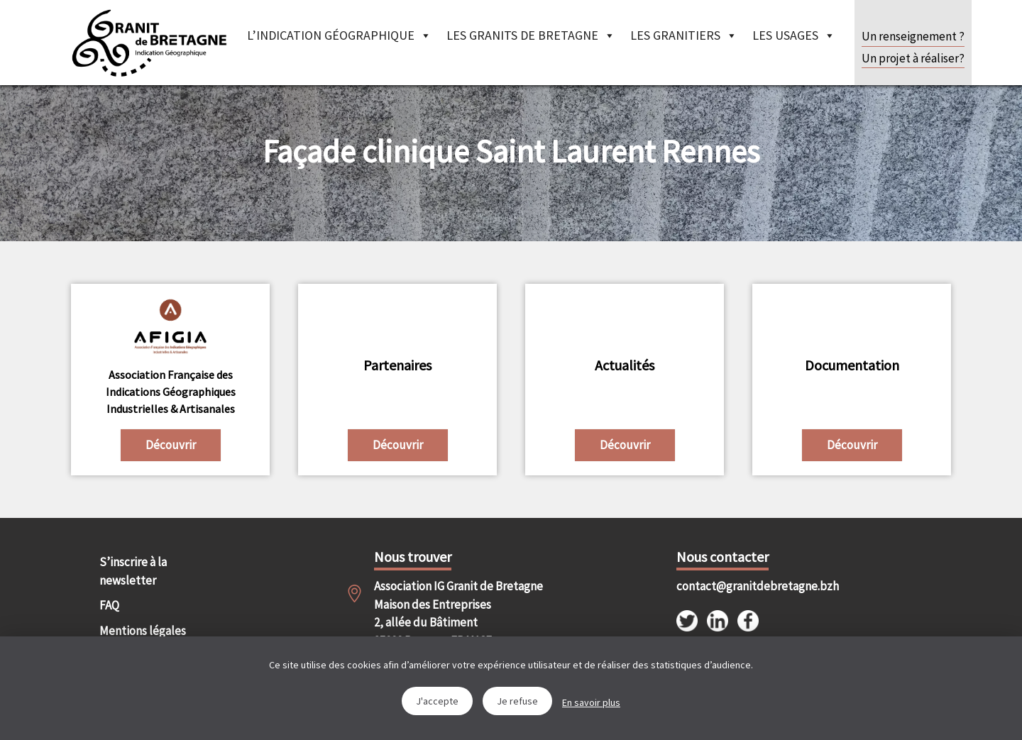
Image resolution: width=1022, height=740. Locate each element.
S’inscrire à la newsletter (133, 571)
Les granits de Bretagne (530, 35)
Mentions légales (142, 631)
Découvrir (170, 445)
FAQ (109, 605)
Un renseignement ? (913, 36)
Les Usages (793, 35)
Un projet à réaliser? (913, 58)
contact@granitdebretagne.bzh (744, 586)
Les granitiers (683, 35)
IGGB (149, 42)
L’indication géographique (339, 35)
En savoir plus (591, 702)
